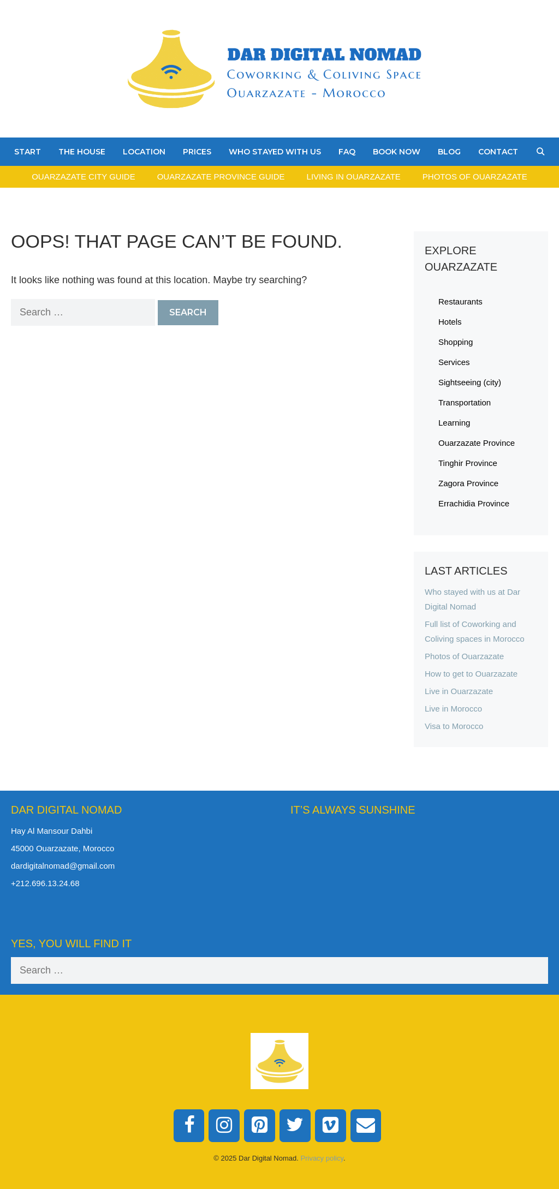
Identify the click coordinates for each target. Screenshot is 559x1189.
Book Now (396, 152)
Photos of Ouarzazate (475, 176)
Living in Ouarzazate (354, 176)
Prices (197, 152)
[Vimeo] (330, 1125)
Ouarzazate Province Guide (221, 176)
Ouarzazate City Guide (83, 176)
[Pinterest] (259, 1125)
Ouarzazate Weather (419, 864)
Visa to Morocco (454, 726)
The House (81, 152)
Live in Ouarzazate (459, 691)
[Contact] (366, 1125)
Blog (449, 152)
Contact (498, 152)
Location (144, 152)
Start (27, 152)
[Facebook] (189, 1125)
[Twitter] (295, 1125)
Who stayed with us (275, 152)
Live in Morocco (453, 708)
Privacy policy (322, 1158)
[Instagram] (224, 1125)
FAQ (346, 152)
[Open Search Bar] (540, 152)
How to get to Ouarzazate (471, 673)
